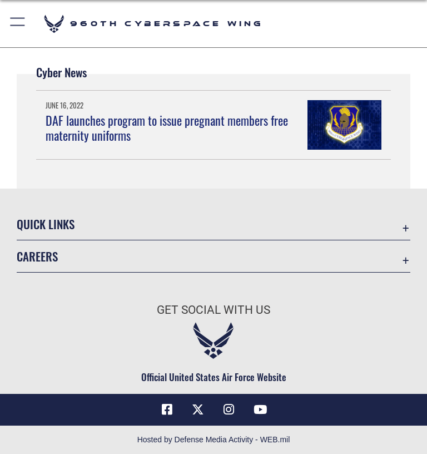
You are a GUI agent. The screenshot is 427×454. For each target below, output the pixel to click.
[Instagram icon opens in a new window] (229, 409)
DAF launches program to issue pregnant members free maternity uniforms (167, 127)
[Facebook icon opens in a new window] (166, 409)
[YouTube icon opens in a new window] (260, 409)
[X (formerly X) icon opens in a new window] (198, 409)
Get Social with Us (213, 310)
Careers (37, 256)
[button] (18, 23)
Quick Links (46, 224)
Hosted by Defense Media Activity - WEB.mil (213, 439)
